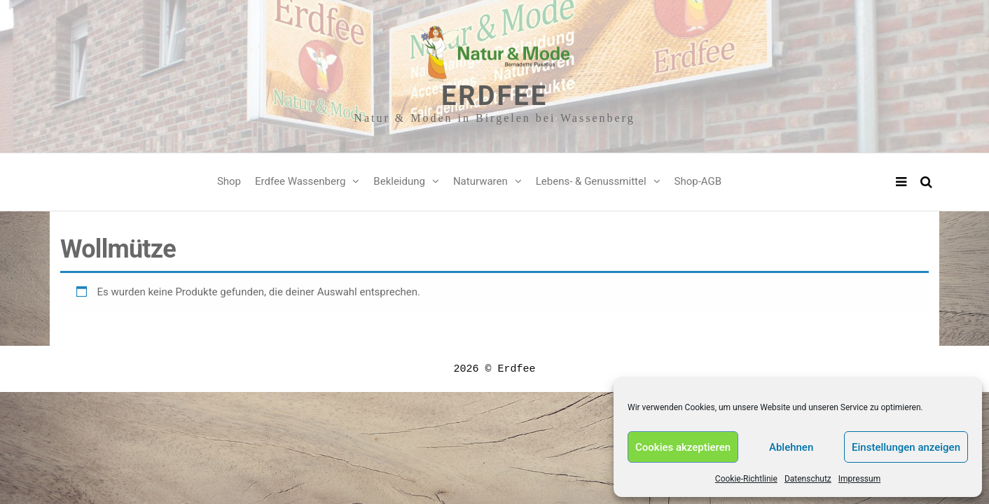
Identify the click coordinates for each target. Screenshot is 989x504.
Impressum (859, 479)
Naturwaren (480, 181)
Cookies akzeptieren (683, 447)
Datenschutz (807, 479)
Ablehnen (791, 447)
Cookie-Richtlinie (746, 479)
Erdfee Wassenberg (300, 181)
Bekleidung (399, 181)
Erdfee (494, 95)
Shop (229, 181)
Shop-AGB (698, 181)
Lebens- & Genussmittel (591, 181)
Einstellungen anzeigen (906, 447)
